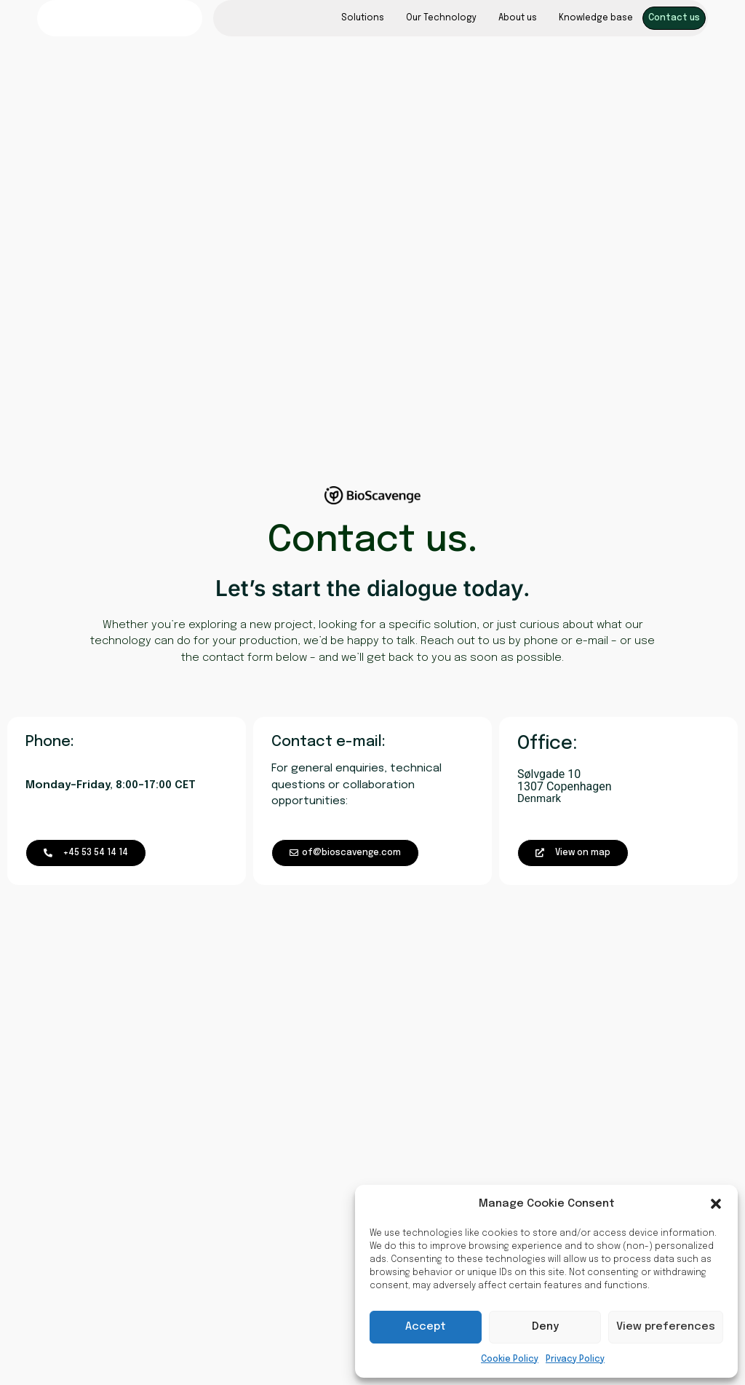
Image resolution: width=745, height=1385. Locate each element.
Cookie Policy (509, 1359)
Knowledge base (596, 18)
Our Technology (441, 18)
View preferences (665, 1327)
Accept (425, 1327)
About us (517, 18)
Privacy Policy (575, 1359)
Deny (545, 1327)
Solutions (362, 18)
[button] (716, 1204)
